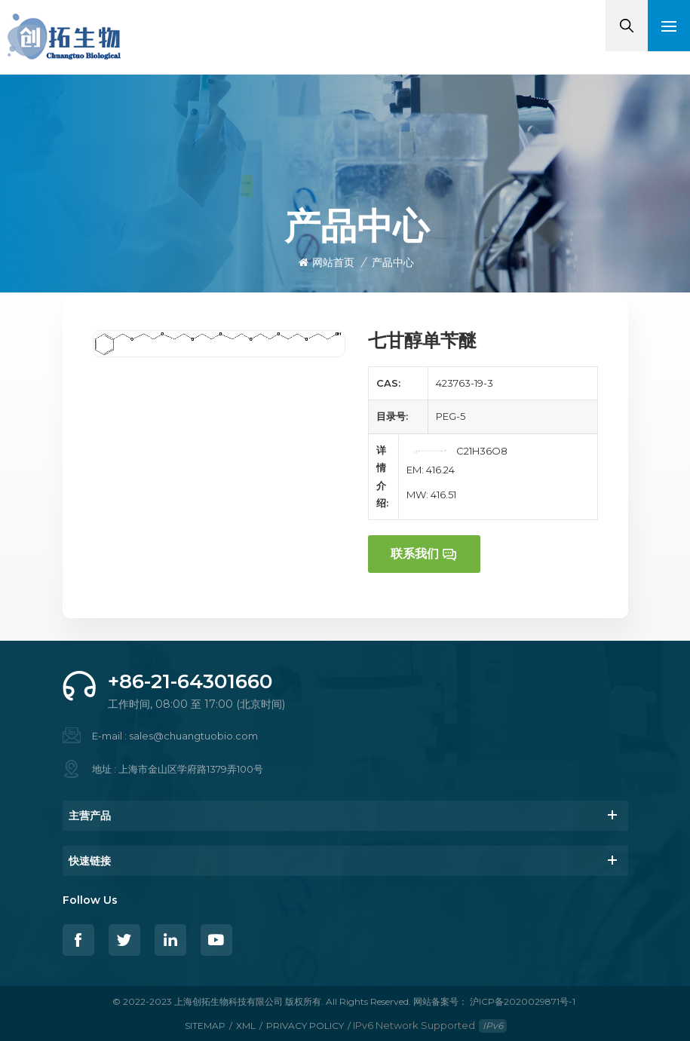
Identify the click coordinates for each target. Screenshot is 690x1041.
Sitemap (205, 1025)
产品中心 (393, 262)
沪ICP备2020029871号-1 (522, 1001)
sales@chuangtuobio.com (193, 736)
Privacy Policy (305, 1025)
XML (246, 1025)
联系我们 (415, 554)
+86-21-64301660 (190, 681)
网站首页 (326, 262)
